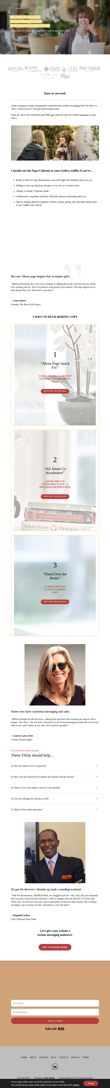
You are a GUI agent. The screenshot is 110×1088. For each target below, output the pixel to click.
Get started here (55, 947)
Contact (63, 1057)
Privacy (75, 1057)
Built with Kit (54, 1028)
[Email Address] (55, 1012)
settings (76, 1085)
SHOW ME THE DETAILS (54, 391)
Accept (91, 1083)
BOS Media (50, 1078)
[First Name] (55, 1003)
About (33, 1057)
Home (24, 1057)
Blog (53, 1057)
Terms (85, 1057)
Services (43, 1057)
